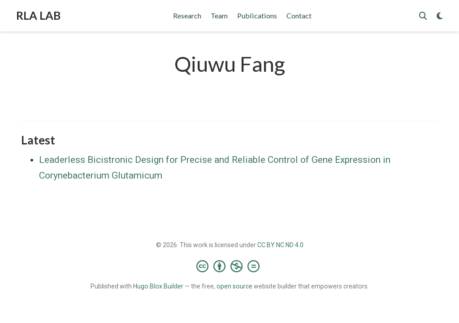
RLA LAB (38, 15)
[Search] (423, 16)
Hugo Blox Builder (158, 286)
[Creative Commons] (229, 266)
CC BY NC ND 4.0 (280, 245)
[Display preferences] (440, 16)
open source (234, 286)
